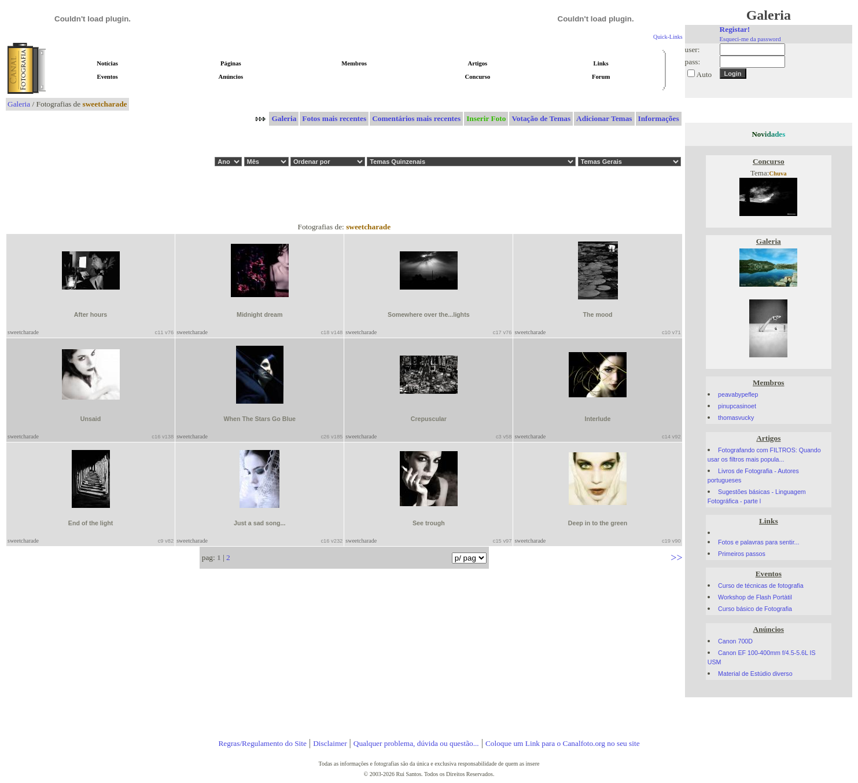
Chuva (777, 173)
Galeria (19, 104)
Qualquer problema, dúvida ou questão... (416, 743)
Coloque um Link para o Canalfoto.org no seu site (562, 743)
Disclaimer (330, 743)
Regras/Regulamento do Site (262, 743)
